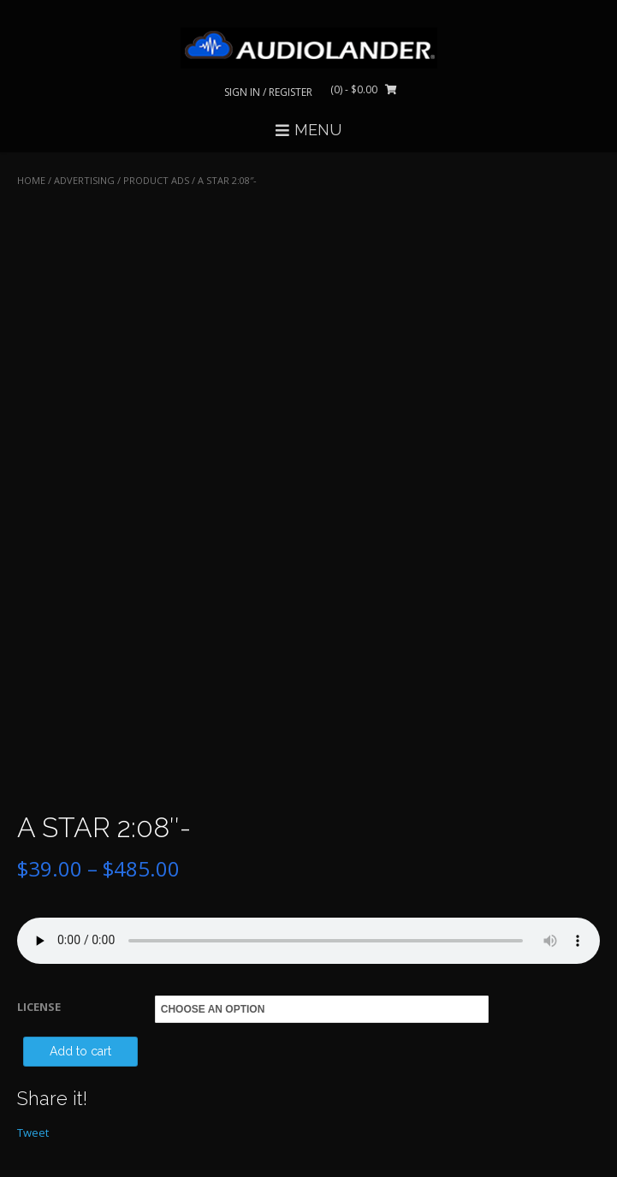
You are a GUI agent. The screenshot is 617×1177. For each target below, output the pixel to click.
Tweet (33, 1132)
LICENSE (39, 1006)
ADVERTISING (84, 180)
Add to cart (80, 1051)
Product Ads (156, 180)
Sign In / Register (268, 92)
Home (31, 180)
